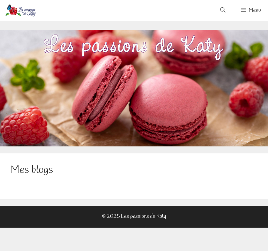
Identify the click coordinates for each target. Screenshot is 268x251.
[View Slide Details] (134, 88)
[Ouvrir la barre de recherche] (222, 10)
